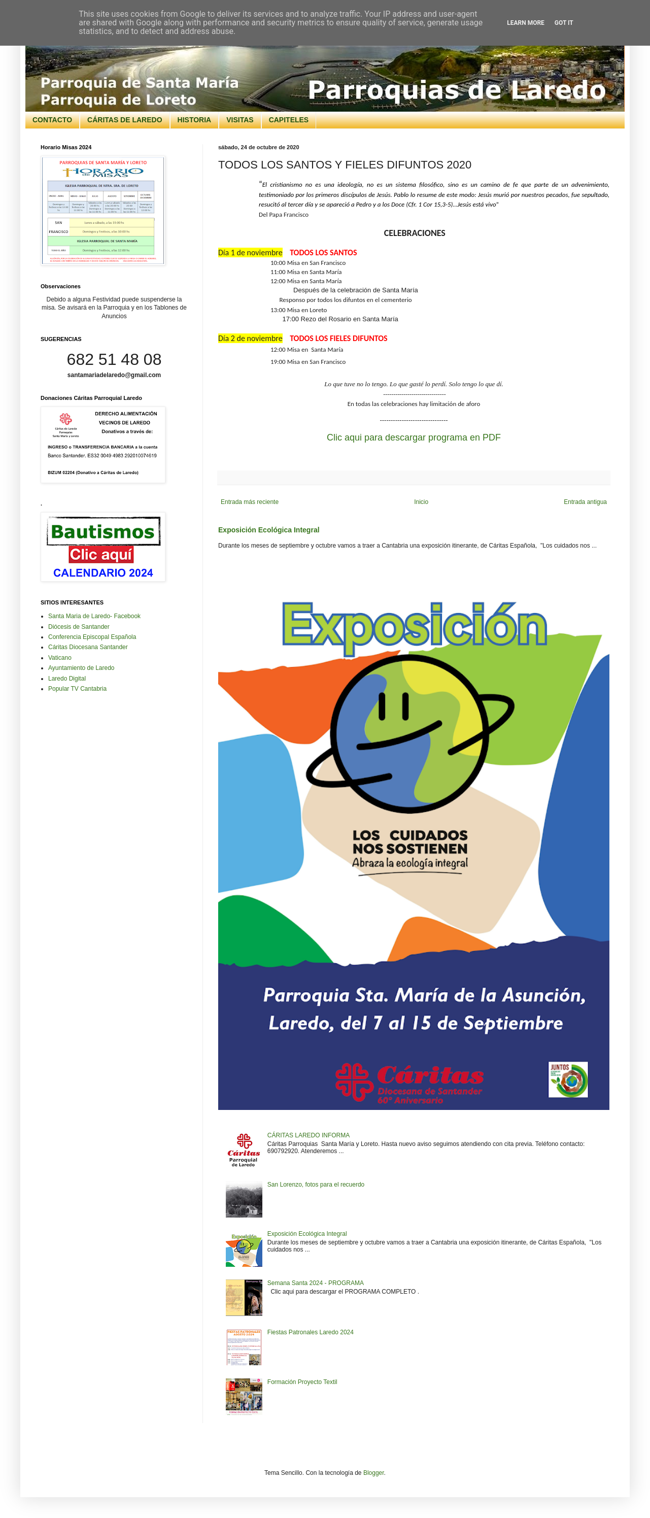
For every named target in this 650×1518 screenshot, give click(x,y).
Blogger (373, 1472)
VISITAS (239, 120)
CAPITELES (289, 120)
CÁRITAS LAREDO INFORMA (308, 1135)
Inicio (421, 501)
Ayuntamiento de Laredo (81, 667)
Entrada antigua (585, 501)
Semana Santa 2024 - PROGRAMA (315, 1283)
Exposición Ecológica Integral (269, 530)
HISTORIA (195, 120)
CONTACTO (52, 120)
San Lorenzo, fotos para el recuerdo (315, 1184)
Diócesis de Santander (79, 626)
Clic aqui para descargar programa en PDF (414, 437)
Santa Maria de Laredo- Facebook (94, 616)
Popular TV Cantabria (77, 688)
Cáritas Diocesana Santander (88, 647)
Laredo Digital (67, 678)
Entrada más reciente (250, 501)
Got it (564, 22)
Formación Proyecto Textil (302, 1382)
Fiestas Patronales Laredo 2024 (310, 1332)
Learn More (525, 22)
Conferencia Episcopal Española (92, 636)
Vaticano (60, 657)
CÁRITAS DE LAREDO (124, 120)
